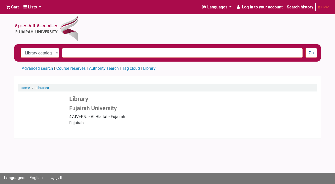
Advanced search (37, 68)
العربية (56, 177)
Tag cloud (131, 68)
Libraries (42, 88)
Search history (300, 7)
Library (149, 68)
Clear (323, 7)
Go (311, 52)
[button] (12, 7)
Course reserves (71, 68)
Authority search (104, 68)
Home (25, 88)
